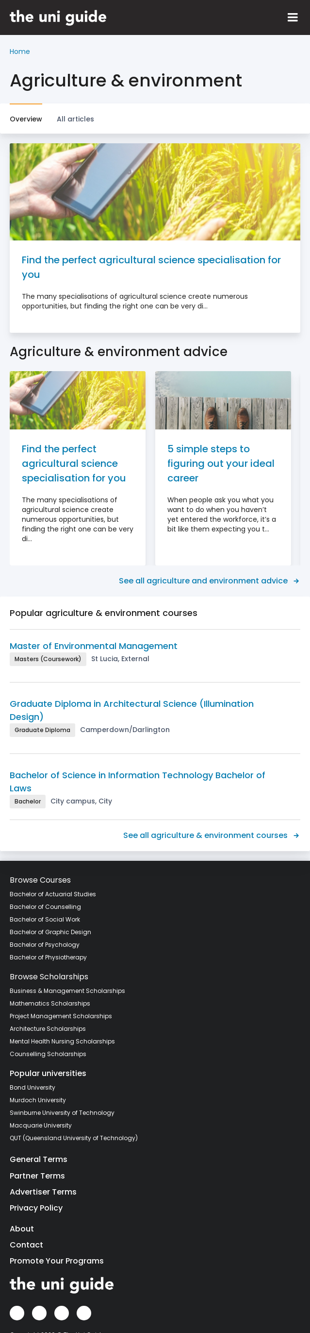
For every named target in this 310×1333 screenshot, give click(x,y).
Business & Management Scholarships (67, 991)
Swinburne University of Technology (62, 1113)
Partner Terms (37, 1175)
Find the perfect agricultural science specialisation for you (151, 267)
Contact (26, 1244)
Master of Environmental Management (94, 646)
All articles (75, 119)
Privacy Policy (36, 1207)
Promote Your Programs (57, 1260)
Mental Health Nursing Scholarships (62, 1041)
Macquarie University (41, 1125)
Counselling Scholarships (48, 1054)
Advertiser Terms (43, 1191)
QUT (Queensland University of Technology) (74, 1138)
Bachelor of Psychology (45, 944)
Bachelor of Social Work (45, 919)
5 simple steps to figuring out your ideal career (221, 463)
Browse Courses (40, 880)
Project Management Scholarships (61, 1016)
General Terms (38, 1159)
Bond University (32, 1087)
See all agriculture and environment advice (209, 580)
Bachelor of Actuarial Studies (53, 894)
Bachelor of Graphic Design (50, 932)
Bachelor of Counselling (45, 907)
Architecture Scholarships (48, 1029)
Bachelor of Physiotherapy (48, 957)
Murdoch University (38, 1100)
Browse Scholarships (49, 976)
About (22, 1228)
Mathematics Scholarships (50, 1003)
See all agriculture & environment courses (211, 835)
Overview (26, 119)
